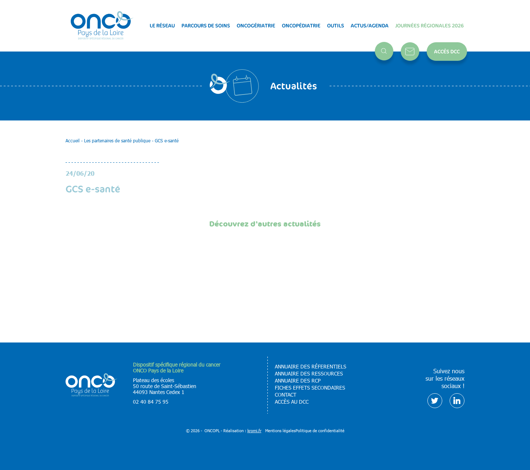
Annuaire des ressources (309, 373)
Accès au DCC (292, 401)
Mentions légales (280, 430)
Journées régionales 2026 (429, 25)
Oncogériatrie (256, 25)
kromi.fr (254, 430)
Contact (410, 51)
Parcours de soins (205, 25)
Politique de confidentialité (320, 430)
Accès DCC (447, 51)
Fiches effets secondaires (310, 387)
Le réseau (162, 25)
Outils (335, 25)
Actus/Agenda (370, 25)
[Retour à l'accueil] (102, 25)
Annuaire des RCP (298, 380)
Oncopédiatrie (301, 25)
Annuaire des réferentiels (310, 366)
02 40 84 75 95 (151, 401)
